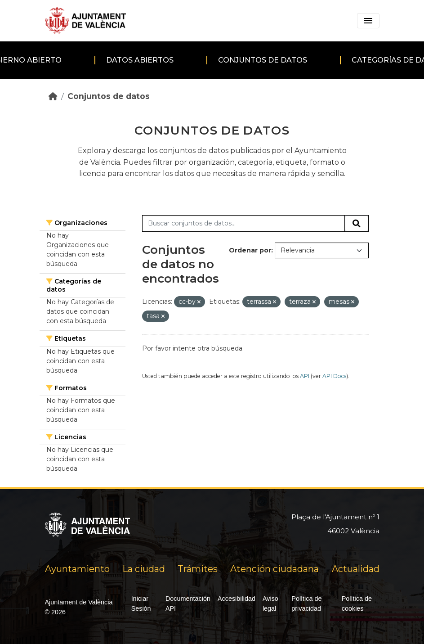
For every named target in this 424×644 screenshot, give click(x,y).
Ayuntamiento (77, 568)
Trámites (198, 568)
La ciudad (143, 568)
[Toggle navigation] (368, 20)
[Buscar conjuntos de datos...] (243, 223)
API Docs (334, 376)
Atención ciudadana (274, 568)
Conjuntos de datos (262, 60)
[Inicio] (53, 96)
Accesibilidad (236, 598)
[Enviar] (356, 224)
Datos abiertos (140, 60)
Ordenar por (250, 250)
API (304, 376)
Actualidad (355, 568)
